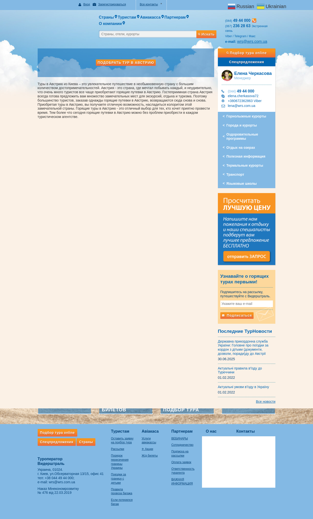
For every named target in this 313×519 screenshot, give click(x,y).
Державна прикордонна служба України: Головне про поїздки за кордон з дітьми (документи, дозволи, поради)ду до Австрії (245, 345)
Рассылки (114, 446)
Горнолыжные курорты (248, 112)
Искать (208, 28)
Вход (84, 4)
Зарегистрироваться (109, 4)
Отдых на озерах (242, 143)
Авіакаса (149, 429)
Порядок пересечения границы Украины (120, 457)
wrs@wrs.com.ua (254, 37)
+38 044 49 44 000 (56, 475)
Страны (83, 439)
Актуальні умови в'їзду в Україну (245, 384)
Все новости (269, 399)
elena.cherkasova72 (245, 91)
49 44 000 (243, 86)
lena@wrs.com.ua (243, 101)
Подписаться (239, 313)
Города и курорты (243, 121)
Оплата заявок (182, 459)
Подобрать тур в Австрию (125, 58)
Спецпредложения (249, 57)
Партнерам (183, 429)
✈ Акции (146, 442)
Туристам (117, 429)
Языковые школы (243, 179)
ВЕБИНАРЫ (181, 436)
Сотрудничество (184, 442)
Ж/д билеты (149, 449)
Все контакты (148, 4)
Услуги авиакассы (153, 436)
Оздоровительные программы (244, 132)
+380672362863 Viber (246, 96)
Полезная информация (247, 152)
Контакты (249, 429)
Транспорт (237, 170)
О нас (214, 429)
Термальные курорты (246, 161)
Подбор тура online (249, 48)
